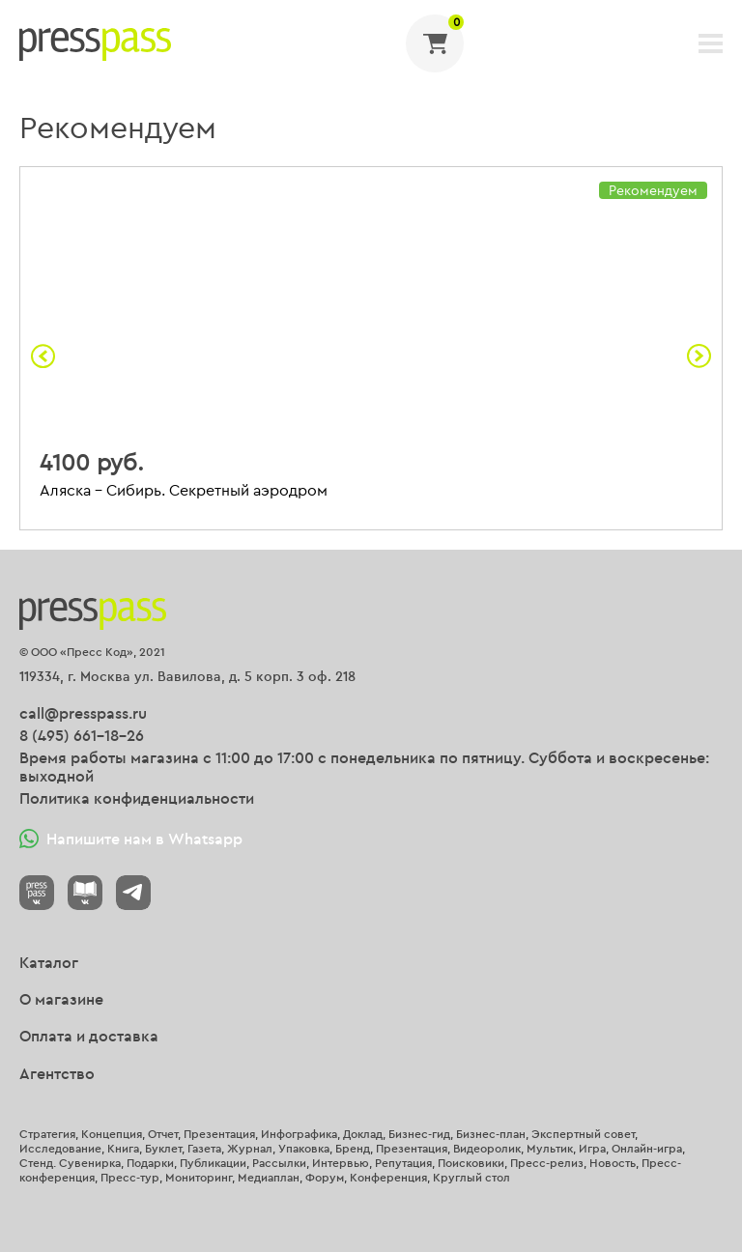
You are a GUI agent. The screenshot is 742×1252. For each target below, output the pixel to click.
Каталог (48, 962)
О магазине (61, 999)
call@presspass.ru (83, 713)
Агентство (57, 1073)
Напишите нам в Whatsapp (131, 838)
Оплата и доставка (88, 1035)
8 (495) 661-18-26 (81, 735)
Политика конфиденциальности (136, 798)
